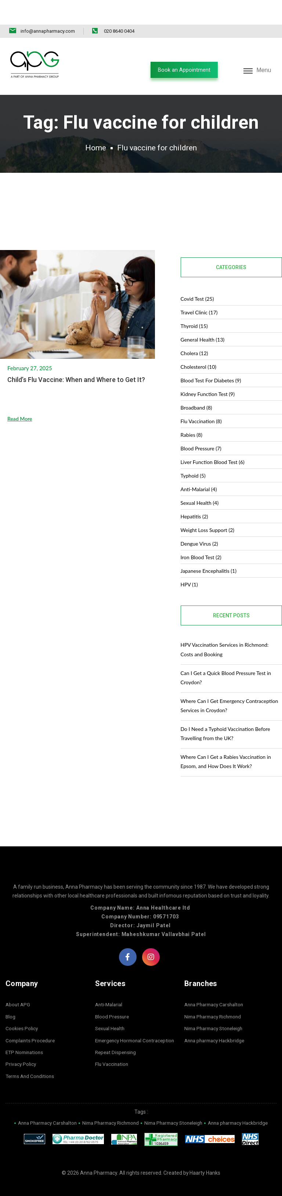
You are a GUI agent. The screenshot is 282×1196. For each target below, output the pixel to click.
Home (90, 127)
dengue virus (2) (199, 528)
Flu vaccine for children (158, 127)
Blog (11, 1001)
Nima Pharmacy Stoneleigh (215, 1013)
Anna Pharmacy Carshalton (216, 989)
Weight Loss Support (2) (208, 515)
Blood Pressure (112, 1001)
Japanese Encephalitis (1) (208, 556)
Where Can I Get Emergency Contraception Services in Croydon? (229, 690)
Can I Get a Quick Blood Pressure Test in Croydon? (226, 662)
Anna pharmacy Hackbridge (216, 1025)
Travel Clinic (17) (199, 297)
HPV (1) (189, 569)
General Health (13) (203, 324)
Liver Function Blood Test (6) (213, 447)
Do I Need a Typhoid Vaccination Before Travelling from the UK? (225, 718)
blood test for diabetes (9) (211, 365)
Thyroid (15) (194, 311)
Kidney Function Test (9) (208, 379)
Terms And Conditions (31, 1061)
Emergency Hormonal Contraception (137, 1025)
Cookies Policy (22, 1013)
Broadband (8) (196, 392)
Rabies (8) (191, 420)
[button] (179, 45)
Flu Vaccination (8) (201, 406)
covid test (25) (197, 284)
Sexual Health (111, 1013)
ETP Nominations (26, 1037)
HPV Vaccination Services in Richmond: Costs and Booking (225, 634)
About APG (18, 989)
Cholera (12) (194, 338)
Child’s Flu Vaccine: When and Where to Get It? (76, 367)
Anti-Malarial (110, 989)
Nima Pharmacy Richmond (215, 1001)
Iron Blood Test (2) (201, 542)
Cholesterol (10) (199, 352)
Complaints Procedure (31, 1025)
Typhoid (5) (193, 460)
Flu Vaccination (112, 1049)
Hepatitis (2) (194, 501)
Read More (19, 406)
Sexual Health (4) (200, 488)
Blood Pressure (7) (201, 433)
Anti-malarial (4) (199, 474)
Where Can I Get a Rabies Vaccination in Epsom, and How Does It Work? (226, 746)
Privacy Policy (21, 1049)
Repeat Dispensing (116, 1037)
